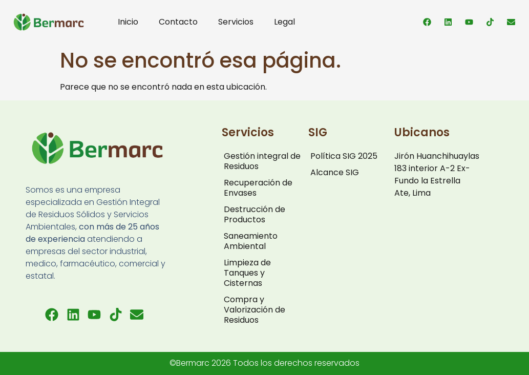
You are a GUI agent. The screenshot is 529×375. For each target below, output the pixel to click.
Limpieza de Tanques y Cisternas (247, 273)
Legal (284, 22)
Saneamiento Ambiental (251, 241)
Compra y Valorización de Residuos (254, 310)
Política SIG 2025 (343, 156)
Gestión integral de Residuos (262, 161)
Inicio (128, 22)
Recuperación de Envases (258, 188)
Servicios (235, 22)
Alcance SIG (334, 172)
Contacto (178, 22)
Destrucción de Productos (254, 214)
